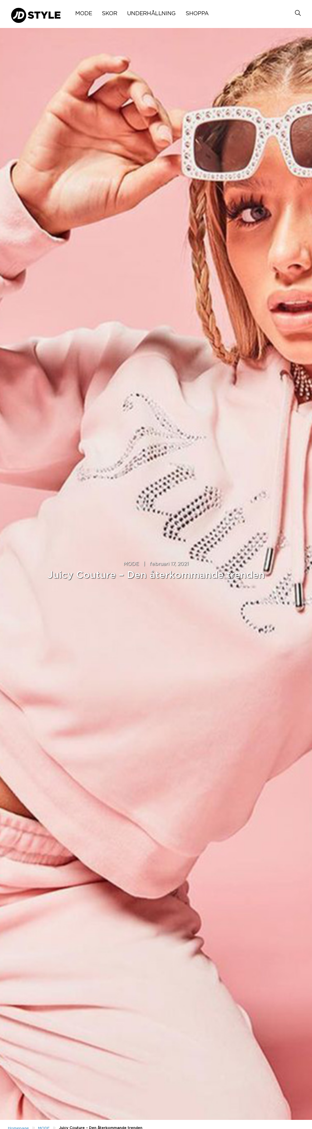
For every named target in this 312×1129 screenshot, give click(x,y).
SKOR (109, 13)
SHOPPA (197, 13)
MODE (83, 13)
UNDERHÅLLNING (151, 13)
